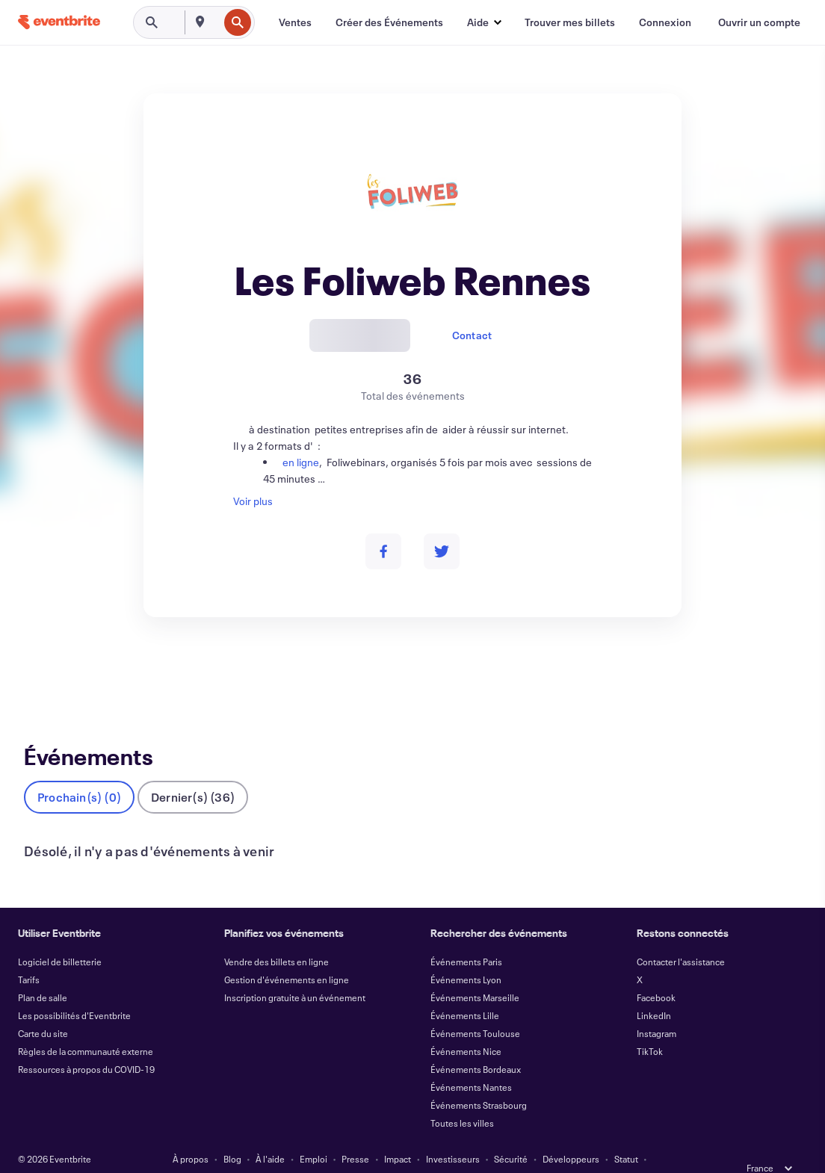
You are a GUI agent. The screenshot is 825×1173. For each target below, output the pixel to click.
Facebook (656, 973)
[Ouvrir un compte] (759, 22)
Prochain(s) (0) (79, 772)
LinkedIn (654, 991)
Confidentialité (267, 1152)
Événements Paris (466, 937)
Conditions (201, 1152)
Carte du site (43, 1009)
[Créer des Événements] (389, 22)
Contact (472, 335)
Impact (397, 1134)
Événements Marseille (474, 973)
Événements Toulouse (475, 1009)
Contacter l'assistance (681, 937)
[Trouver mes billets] (570, 22)
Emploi (313, 1134)
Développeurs (571, 1134)
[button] (484, 22)
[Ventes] (295, 22)
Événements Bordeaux (475, 1044)
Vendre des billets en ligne (276, 937)
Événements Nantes (471, 1062)
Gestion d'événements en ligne (286, 955)
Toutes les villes (462, 1098)
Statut (626, 1134)
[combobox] (216, 22)
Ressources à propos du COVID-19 (86, 1044)
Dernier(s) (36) (193, 772)
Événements (53, 672)
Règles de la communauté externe (85, 1027)
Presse (355, 1134)
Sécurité (511, 1134)
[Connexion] (665, 22)
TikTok (650, 1027)
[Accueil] (59, 22)
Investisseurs (453, 1134)
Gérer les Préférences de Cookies (579, 1152)
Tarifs (29, 955)
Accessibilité (337, 1152)
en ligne (298, 462)
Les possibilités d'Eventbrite (74, 991)
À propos (190, 1134)
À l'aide (270, 1134)
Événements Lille (464, 991)
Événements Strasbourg (478, 1080)
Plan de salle (42, 973)
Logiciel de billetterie (60, 937)
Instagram (656, 1009)
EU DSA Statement (461, 1152)
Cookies (394, 1152)
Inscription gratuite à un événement (294, 973)
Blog (232, 1134)
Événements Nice (465, 1027)
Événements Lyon (465, 955)
